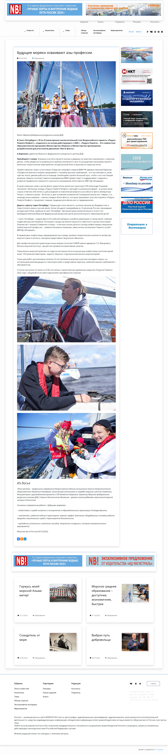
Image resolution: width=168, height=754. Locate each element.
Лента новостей (21, 688)
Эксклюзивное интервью (99, 31)
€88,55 (138, 32)
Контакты (154, 22)
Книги (100, 22)
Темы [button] (67, 30)
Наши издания (49, 692)
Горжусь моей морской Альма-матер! (30, 590)
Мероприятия (117, 30)
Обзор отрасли (84, 31)
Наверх (153, 683)
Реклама (137, 22)
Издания (84, 22)
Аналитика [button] (49, 30)
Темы (16, 696)
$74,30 (131, 32)
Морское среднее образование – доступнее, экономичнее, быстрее (104, 595)
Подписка (119, 22)
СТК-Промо (159, 749)
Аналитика (19, 692)
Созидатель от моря (29, 637)
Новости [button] (30, 30)
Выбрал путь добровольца (101, 637)
